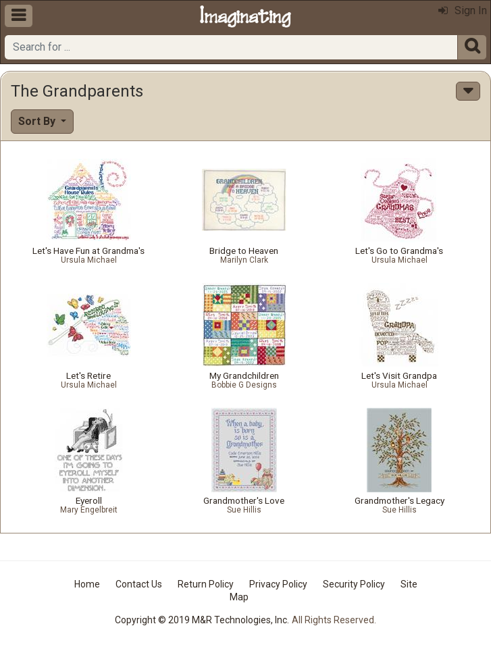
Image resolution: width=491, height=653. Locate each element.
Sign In (462, 10)
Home (87, 584)
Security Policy (354, 584)
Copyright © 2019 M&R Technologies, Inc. (202, 620)
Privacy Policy (278, 584)
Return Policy (206, 584)
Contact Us (138, 584)
